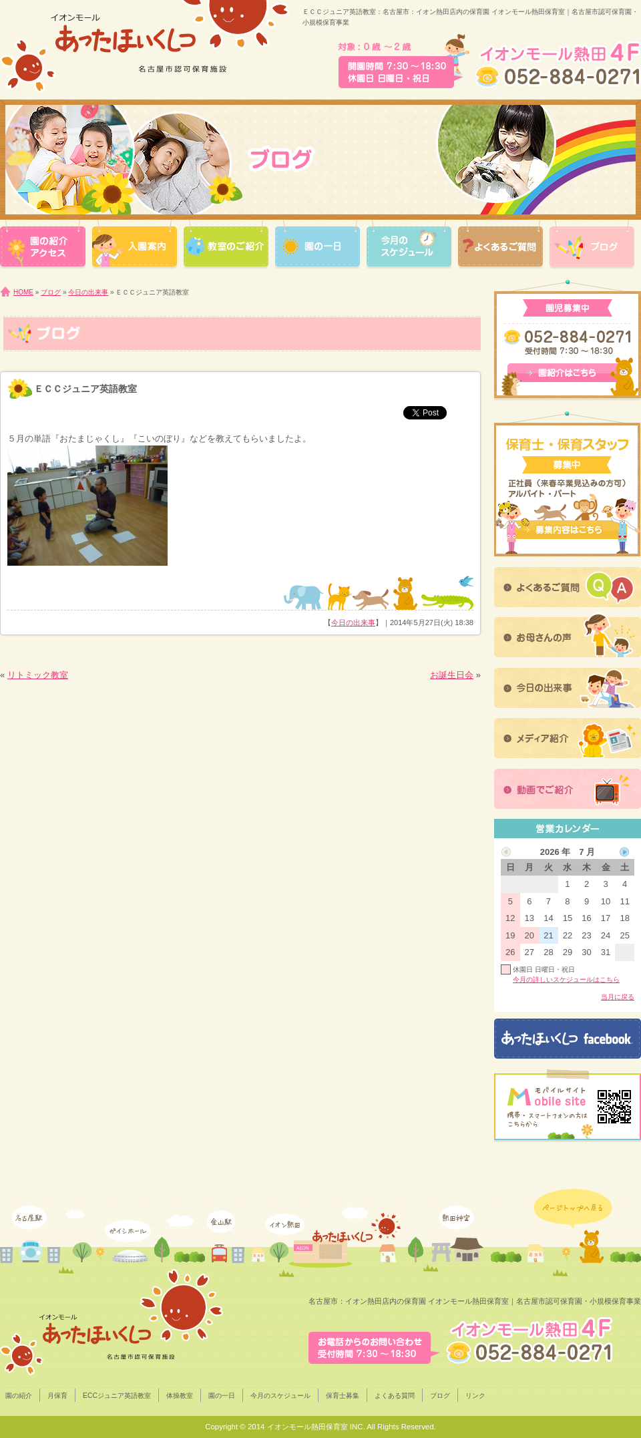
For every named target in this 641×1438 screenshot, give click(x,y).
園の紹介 (18, 1395)
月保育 (57, 1395)
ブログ (51, 292)
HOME (23, 292)
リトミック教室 (37, 675)
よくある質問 (395, 1395)
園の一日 (221, 1395)
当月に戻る (617, 997)
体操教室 (179, 1395)
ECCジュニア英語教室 (117, 1395)
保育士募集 (342, 1395)
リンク (475, 1395)
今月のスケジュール (280, 1395)
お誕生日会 (451, 675)
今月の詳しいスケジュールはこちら (566, 979)
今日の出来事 (88, 292)
